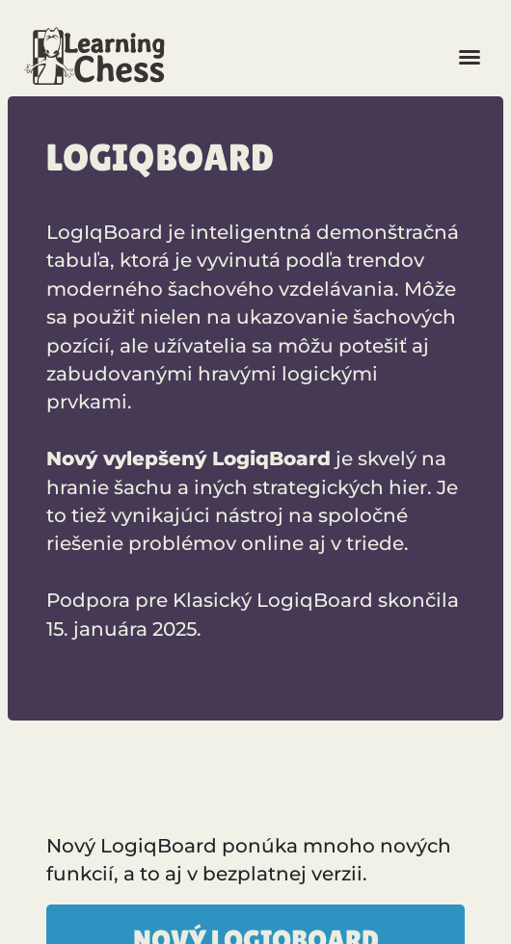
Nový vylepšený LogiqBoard (188, 458)
